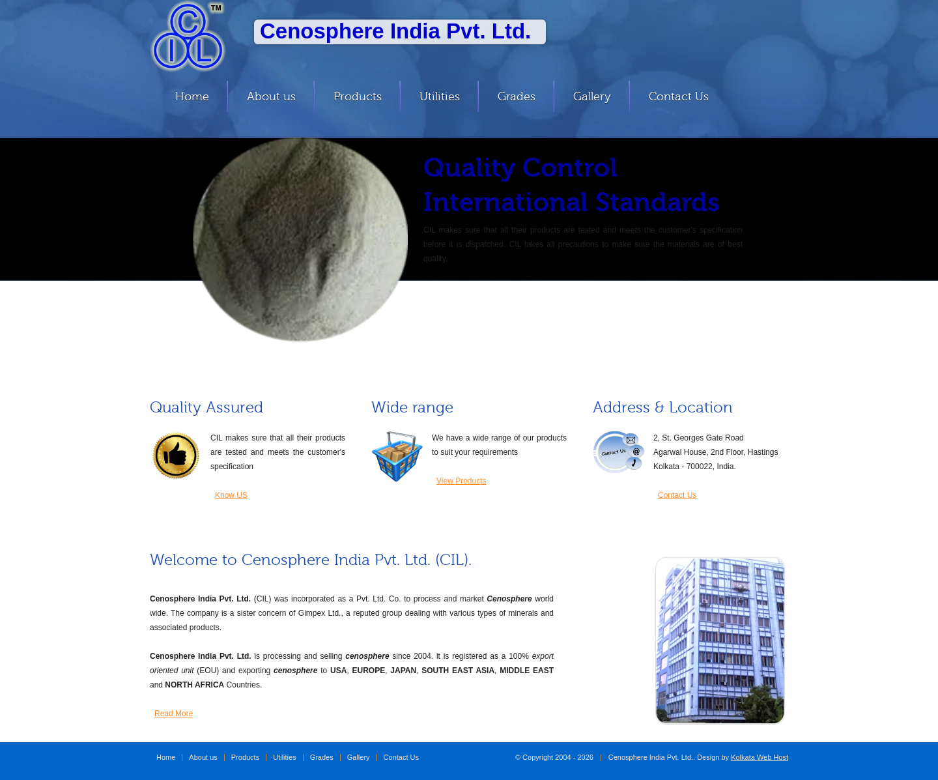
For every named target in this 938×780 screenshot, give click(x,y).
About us (271, 96)
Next (785, 235)
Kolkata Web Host (759, 757)
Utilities (439, 96)
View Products (461, 480)
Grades (516, 96)
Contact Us (679, 96)
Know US (231, 495)
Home (192, 96)
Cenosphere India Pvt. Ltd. (199, 36)
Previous (148, 235)
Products (358, 96)
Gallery (592, 96)
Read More (173, 713)
